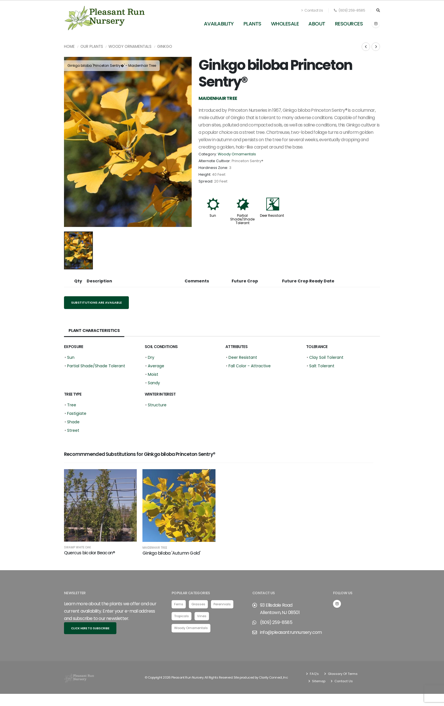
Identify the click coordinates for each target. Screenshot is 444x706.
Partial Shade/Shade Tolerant (242, 219)
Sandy (154, 383)
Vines (201, 616)
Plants (252, 23)
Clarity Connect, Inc (273, 677)
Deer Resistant (272, 215)
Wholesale (285, 23)
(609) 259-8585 (349, 10)
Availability (219, 23)
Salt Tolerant (321, 366)
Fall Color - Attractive (250, 366)
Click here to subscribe (90, 628)
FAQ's (314, 673)
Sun (213, 215)
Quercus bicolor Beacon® (89, 553)
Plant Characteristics (94, 330)
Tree (71, 405)
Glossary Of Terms (342, 673)
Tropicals (181, 616)
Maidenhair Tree (154, 547)
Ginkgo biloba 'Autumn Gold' (171, 553)
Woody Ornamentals (129, 46)
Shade (73, 422)
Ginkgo (164, 46)
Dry (151, 357)
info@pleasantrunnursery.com (291, 632)
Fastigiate (76, 413)
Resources (349, 23)
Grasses (198, 604)
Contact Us (312, 10)
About (316, 23)
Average (156, 366)
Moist (153, 374)
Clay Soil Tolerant (326, 357)
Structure (157, 405)
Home (69, 46)
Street (73, 430)
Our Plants (91, 46)
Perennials (222, 604)
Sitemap (318, 681)
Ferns (178, 604)
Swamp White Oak (77, 547)
